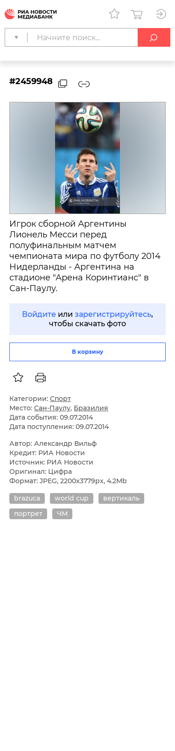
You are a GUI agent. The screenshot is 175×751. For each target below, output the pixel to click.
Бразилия (91, 408)
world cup (72, 498)
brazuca (27, 498)
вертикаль (121, 498)
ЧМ (62, 513)
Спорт (60, 398)
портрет (28, 513)
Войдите (39, 314)
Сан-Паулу (52, 408)
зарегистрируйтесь (113, 314)
